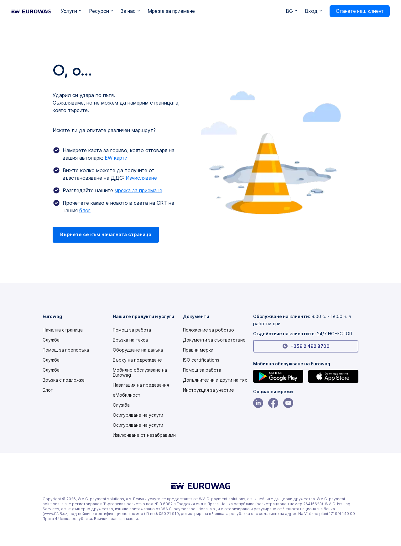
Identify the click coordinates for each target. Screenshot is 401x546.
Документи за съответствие (214, 340)
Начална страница (63, 329)
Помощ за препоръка (66, 350)
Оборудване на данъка (138, 350)
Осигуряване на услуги (138, 415)
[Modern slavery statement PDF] (208, 329)
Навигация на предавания (141, 385)
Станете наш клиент (360, 11)
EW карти (116, 158)
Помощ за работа (132, 329)
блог (85, 210)
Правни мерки (198, 350)
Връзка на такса (130, 340)
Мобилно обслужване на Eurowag (140, 373)
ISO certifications (201, 360)
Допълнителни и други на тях (215, 380)
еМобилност (126, 395)
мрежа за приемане (138, 190)
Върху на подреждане (137, 360)
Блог (48, 390)
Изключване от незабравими (144, 435)
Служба (51, 340)
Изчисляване (141, 178)
